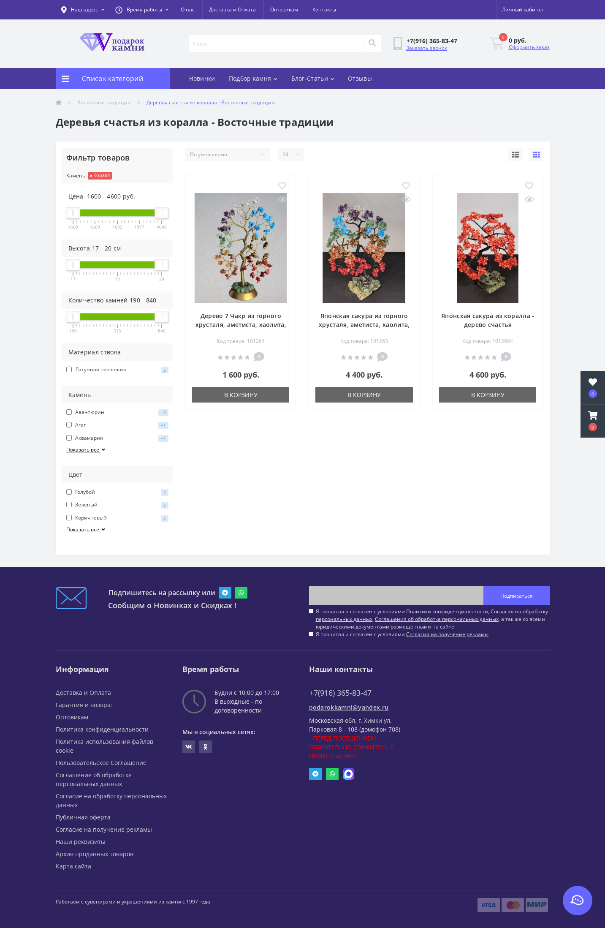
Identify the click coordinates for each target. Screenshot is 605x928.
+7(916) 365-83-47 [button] (340, 693)
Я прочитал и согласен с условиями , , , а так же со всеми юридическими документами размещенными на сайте (432, 619)
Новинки (202, 78)
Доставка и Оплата (232, 9)
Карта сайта (73, 866)
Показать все (86, 449)
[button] (142, 9)
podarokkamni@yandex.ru (349, 707)
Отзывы (360, 78)
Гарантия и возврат (85, 705)
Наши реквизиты (81, 842)
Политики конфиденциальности (447, 611)
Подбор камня (253, 78)
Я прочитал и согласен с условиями (402, 634)
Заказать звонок (426, 48)
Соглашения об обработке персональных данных (437, 619)
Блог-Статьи (313, 78)
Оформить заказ (529, 47)
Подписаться (516, 595)
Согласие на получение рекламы (104, 829)
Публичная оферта (83, 817)
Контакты (324, 9)
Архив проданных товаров (94, 854)
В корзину (241, 395)
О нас (188, 9)
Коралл (100, 175)
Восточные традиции (104, 102)
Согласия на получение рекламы (447, 634)
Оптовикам (284, 9)
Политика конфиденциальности (102, 729)
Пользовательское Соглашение (101, 763)
